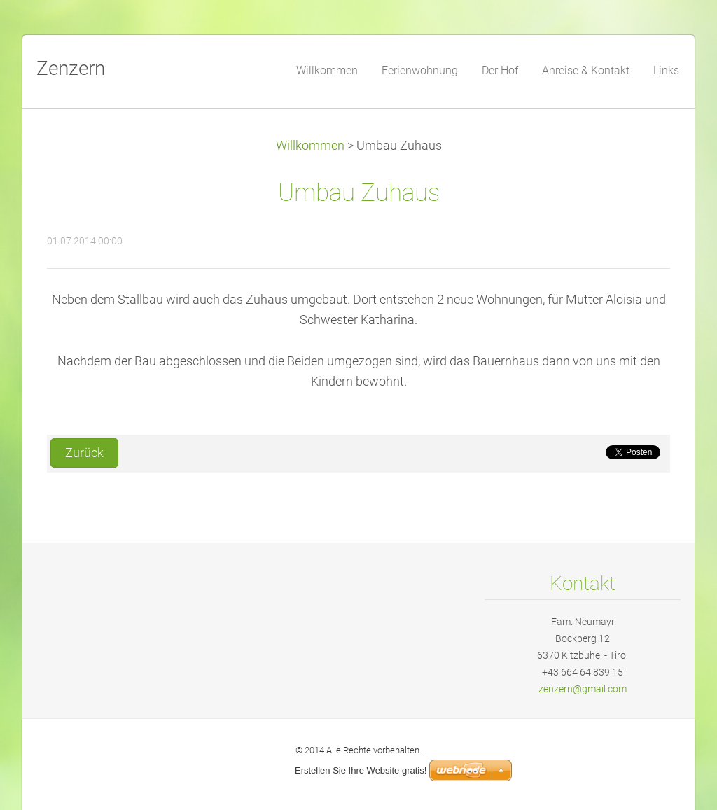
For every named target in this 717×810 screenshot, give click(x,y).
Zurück (84, 453)
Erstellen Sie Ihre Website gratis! (360, 770)
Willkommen (310, 146)
